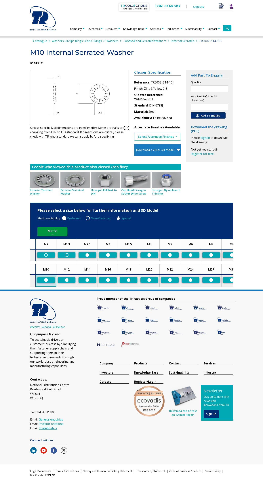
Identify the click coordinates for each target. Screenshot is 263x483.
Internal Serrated (182, 41)
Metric (52, 231)
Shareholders (48, 428)
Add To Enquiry (208, 115)
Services (155, 29)
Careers (105, 381)
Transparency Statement (150, 471)
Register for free (202, 154)
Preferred (74, 218)
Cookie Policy (213, 471)
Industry (210, 372)
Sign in (205, 138)
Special (126, 218)
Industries (173, 29)
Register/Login (145, 381)
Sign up (211, 414)
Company (76, 29)
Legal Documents (40, 471)
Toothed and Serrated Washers (144, 41)
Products (111, 29)
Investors (94, 29)
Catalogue (40, 41)
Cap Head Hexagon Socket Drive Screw (133, 191)
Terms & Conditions (67, 471)
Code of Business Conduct (185, 471)
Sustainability (193, 29)
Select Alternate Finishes (156, 137)
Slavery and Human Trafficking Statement (107, 471)
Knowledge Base (133, 29)
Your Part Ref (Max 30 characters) (204, 98)
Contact (212, 29)
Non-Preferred (101, 218)
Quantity (196, 82)
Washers (112, 41)
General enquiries (51, 419)
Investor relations (51, 424)
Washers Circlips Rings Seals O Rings (77, 41)
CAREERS (198, 6)
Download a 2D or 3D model (155, 150)
